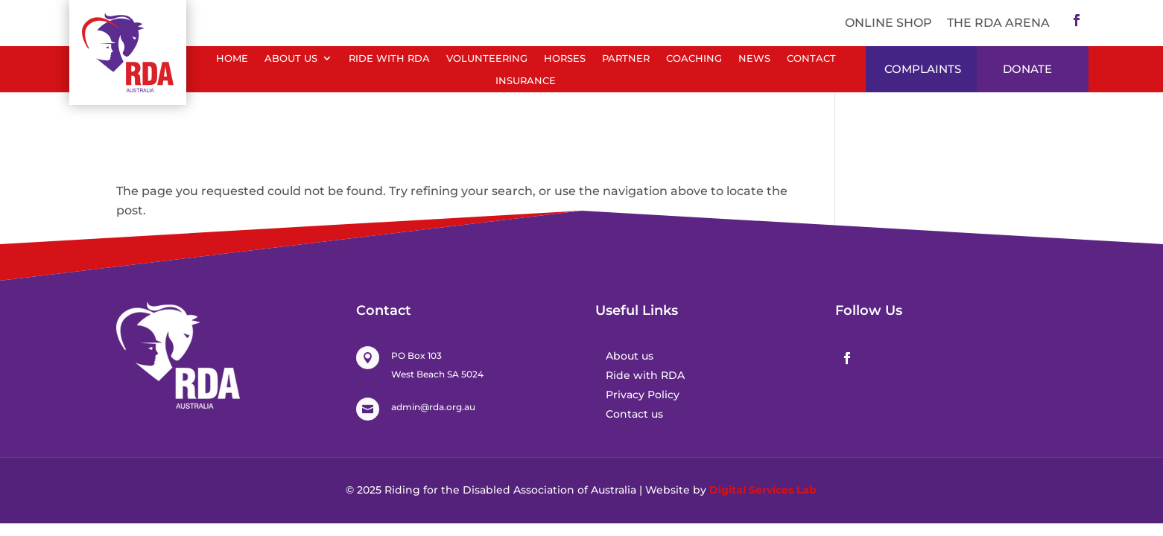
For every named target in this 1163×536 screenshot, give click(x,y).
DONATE (1027, 69)
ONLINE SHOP (888, 23)
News (754, 58)
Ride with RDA (389, 58)
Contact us (634, 414)
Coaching (694, 58)
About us (629, 356)
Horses (565, 58)
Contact (811, 58)
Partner (626, 58)
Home (232, 58)
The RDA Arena (998, 23)
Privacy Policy (642, 394)
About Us (290, 58)
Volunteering (486, 58)
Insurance (525, 80)
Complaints (922, 69)
